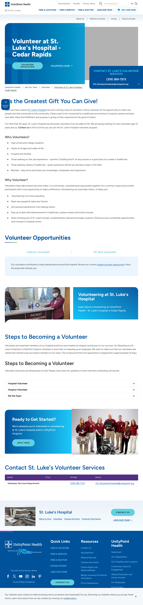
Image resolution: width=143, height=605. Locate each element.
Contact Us (123, 512)
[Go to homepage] (17, 4)
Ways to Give (45, 519)
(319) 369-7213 (77, 483)
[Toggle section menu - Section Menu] (5, 104)
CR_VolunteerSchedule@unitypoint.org (114, 483)
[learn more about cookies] (70, 598)
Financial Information (91, 519)
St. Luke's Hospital (37, 110)
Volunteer (57, 519)
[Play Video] (37, 305)
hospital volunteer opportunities (112, 264)
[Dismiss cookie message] (135, 596)
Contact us (24, 127)
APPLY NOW (23, 446)
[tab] (38, 252)
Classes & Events (72, 519)
